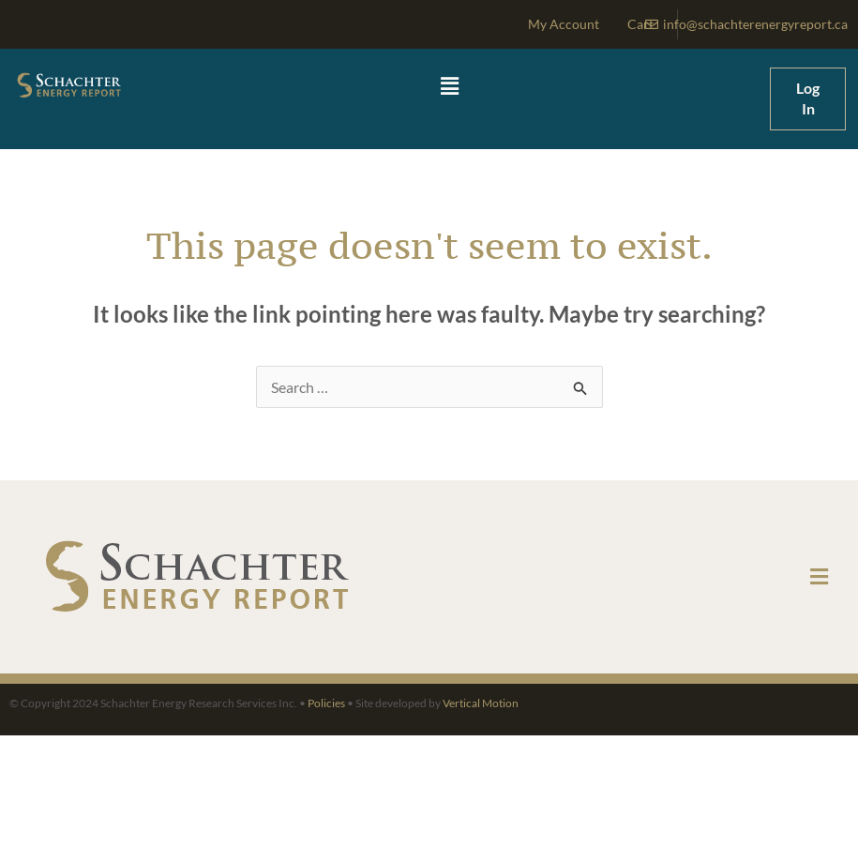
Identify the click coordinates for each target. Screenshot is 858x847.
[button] (449, 87)
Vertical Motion (481, 703)
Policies (326, 703)
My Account (563, 24)
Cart (640, 24)
